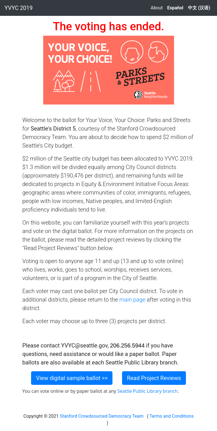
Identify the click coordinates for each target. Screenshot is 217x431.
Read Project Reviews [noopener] (154, 378)
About (157, 7)
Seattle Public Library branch (147, 391)
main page (132, 299)
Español (175, 7)
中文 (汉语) (199, 7)
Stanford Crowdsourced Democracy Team (102, 416)
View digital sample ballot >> (72, 378)
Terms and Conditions (171, 416)
